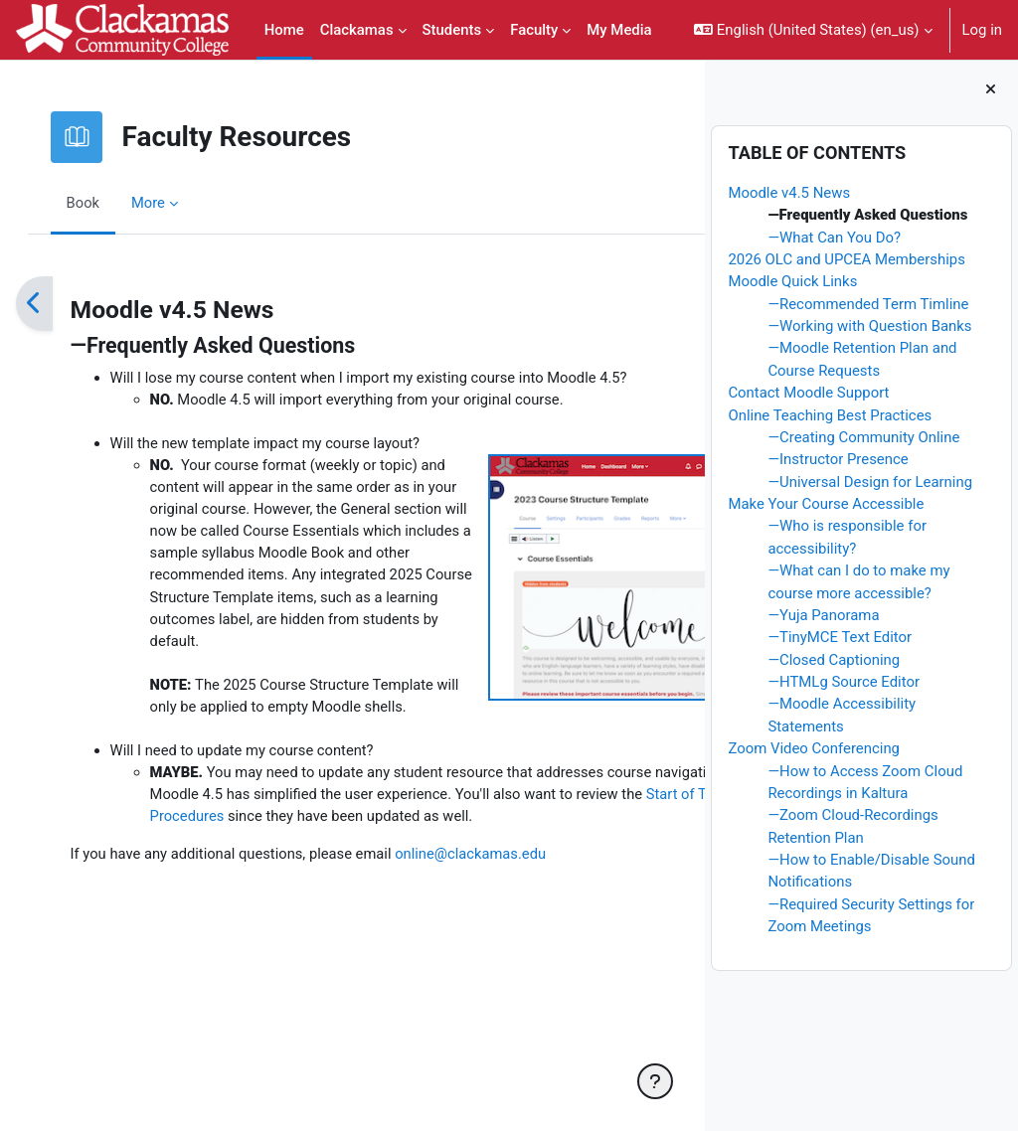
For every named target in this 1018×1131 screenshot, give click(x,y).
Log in (982, 30)
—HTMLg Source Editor (843, 682)
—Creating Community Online (863, 437)
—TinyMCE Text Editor (839, 637)
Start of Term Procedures (445, 955)
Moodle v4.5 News (789, 193)
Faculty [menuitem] (534, 30)
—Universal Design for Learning (869, 482)
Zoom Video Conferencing (814, 748)
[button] (812, 30)
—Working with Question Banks (869, 326)
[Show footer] (655, 1081)
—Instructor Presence (837, 459)
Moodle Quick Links (792, 281)
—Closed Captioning (833, 660)
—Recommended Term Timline (867, 304)
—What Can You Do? (834, 237)
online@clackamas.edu (496, 1016)
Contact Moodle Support (808, 393)
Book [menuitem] (103, 203)
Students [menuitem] (452, 30)
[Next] (682, 303)
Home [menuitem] (284, 30)
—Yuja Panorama (823, 615)
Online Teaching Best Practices (830, 415)
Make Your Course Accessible (826, 504)
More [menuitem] (169, 203)
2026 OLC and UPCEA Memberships (846, 259)
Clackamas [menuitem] (357, 30)
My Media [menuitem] (619, 30)
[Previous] (54, 303)
